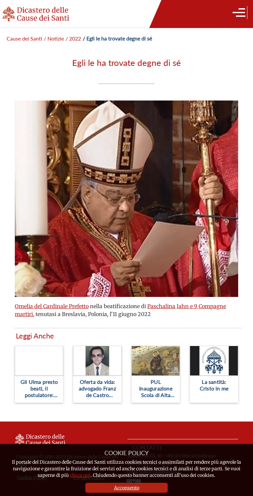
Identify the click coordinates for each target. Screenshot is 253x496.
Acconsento (126, 488)
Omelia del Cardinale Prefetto (52, 306)
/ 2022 (73, 38)
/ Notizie (54, 38)
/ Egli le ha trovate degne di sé (117, 38)
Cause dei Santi (24, 38)
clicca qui (80, 475)
